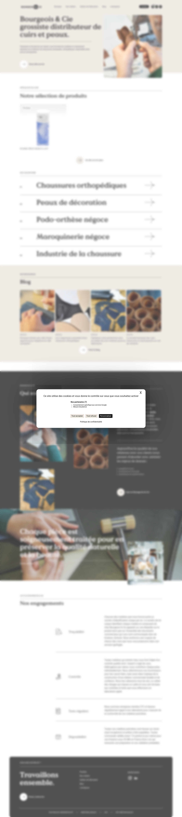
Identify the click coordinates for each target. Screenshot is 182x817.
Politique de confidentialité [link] (91, 422)
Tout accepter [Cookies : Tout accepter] (77, 416)
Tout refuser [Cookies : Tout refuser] (91, 416)
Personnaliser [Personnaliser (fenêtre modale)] (105, 416)
